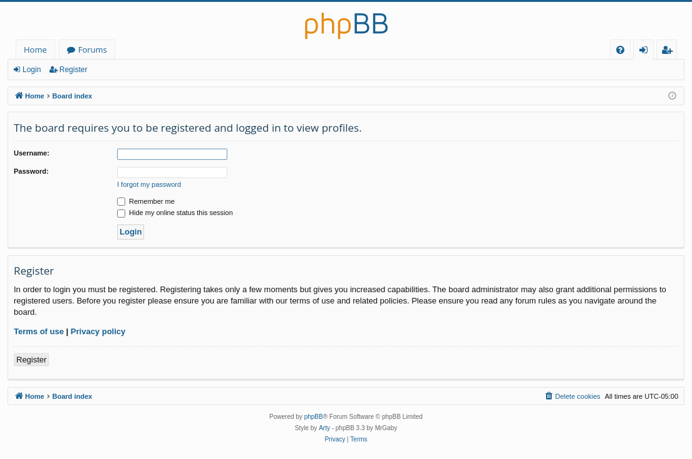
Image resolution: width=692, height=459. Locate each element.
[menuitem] (620, 50)
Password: (31, 171)
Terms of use (39, 331)
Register (73, 69)
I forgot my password (149, 184)
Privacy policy (98, 331)
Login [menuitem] (646, 52)
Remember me (146, 201)
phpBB (313, 416)
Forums (92, 49)
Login (32, 69)
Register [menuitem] (669, 52)
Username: (31, 153)
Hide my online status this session (175, 212)
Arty (324, 428)
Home (35, 49)
